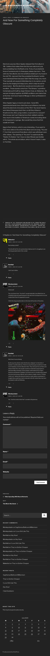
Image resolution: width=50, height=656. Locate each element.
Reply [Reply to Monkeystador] (9, 347)
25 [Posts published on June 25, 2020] (25, 634)
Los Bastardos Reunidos (19, 5)
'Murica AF (8, 222)
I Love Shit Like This (22, 531)
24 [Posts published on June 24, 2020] (19, 634)
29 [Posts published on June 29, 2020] (6, 637)
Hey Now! (14, 535)
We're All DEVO (41, 227)
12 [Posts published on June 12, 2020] (32, 627)
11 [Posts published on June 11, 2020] (25, 627)
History (8, 224)
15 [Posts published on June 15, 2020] (5, 631)
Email (5, 462)
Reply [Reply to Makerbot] (9, 258)
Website (6, 472)
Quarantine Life (27, 224)
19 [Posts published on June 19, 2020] (32, 631)
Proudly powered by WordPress (11, 652)
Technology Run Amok (27, 227)
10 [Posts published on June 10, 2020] (19, 627)
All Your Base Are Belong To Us (24, 222)
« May (11, 640)
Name (5, 451)
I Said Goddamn (16, 224)
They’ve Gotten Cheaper (19, 547)
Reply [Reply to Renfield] (9, 277)
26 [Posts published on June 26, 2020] (32, 634)
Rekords (37, 224)
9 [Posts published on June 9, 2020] (12, 627)
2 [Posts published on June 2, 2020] (12, 624)
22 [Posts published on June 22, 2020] (6, 634)
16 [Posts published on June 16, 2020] (12, 631)
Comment (7, 424)
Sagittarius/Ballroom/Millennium (26, 527)
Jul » (38, 640)
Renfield (26, 17)
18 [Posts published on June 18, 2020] (25, 631)
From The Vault (40, 222)
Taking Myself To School (28, 225)
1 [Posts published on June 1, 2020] (5, 624)
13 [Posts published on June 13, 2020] (38, 627)
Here (4, 127)
